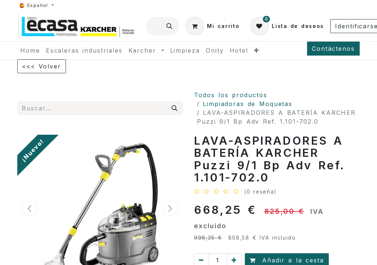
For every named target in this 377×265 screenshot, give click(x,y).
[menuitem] (30, 50)
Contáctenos (333, 48)
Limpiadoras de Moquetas (247, 103)
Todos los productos (230, 95)
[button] (29, 208)
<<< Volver (41, 66)
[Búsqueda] (169, 26)
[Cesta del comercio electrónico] (212, 26)
